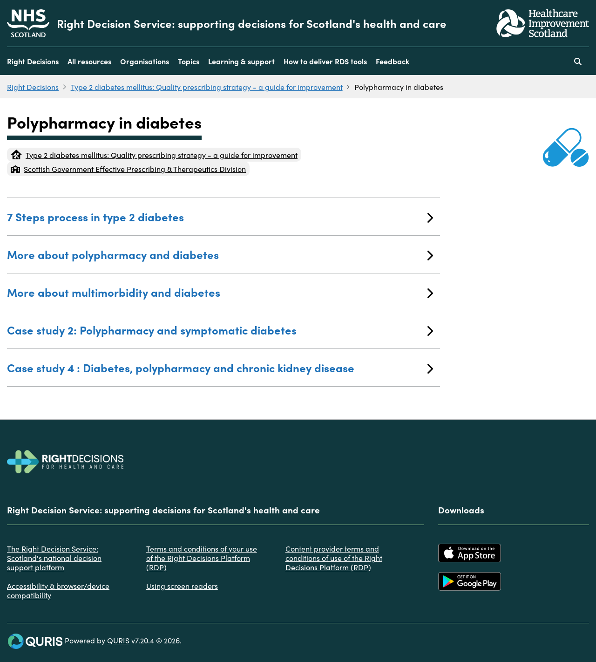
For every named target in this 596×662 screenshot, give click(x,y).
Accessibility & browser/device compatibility (58, 590)
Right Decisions (33, 61)
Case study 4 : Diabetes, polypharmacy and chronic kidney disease (220, 367)
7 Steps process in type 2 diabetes (220, 216)
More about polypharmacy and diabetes (220, 254)
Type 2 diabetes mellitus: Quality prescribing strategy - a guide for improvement (207, 87)
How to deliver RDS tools (325, 61)
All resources (89, 61)
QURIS (118, 640)
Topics (188, 61)
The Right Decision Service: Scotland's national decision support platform (54, 558)
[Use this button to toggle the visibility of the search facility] (578, 61)
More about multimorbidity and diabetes (220, 292)
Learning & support (241, 61)
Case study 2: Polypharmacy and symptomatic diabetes (220, 329)
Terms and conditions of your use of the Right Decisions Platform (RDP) (201, 558)
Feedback (392, 61)
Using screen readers (182, 585)
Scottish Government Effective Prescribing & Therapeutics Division (128, 169)
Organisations (144, 61)
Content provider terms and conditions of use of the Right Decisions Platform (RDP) (333, 558)
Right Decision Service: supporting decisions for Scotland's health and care (252, 23)
